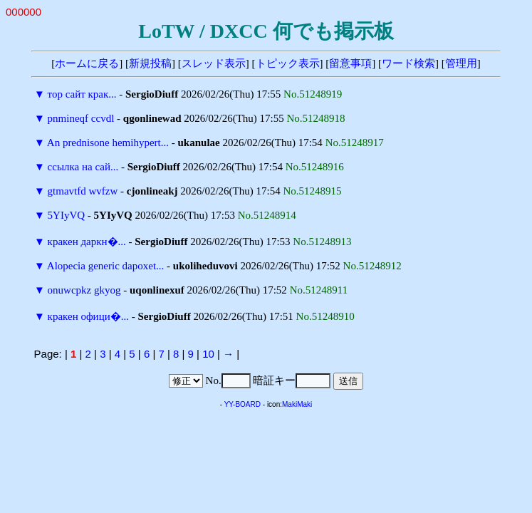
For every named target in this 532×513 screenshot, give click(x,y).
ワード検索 (408, 63)
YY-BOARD (242, 404)
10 (208, 354)
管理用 (461, 63)
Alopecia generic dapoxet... (106, 265)
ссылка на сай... (83, 166)
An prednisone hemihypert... (108, 142)
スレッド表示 (214, 63)
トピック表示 (288, 63)
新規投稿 (150, 63)
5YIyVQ (66, 215)
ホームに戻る (87, 63)
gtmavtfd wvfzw (83, 191)
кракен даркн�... (87, 241)
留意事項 (350, 63)
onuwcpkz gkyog (84, 290)
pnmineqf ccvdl (81, 118)
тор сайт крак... (82, 94)
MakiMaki (297, 404)
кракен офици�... (88, 316)
